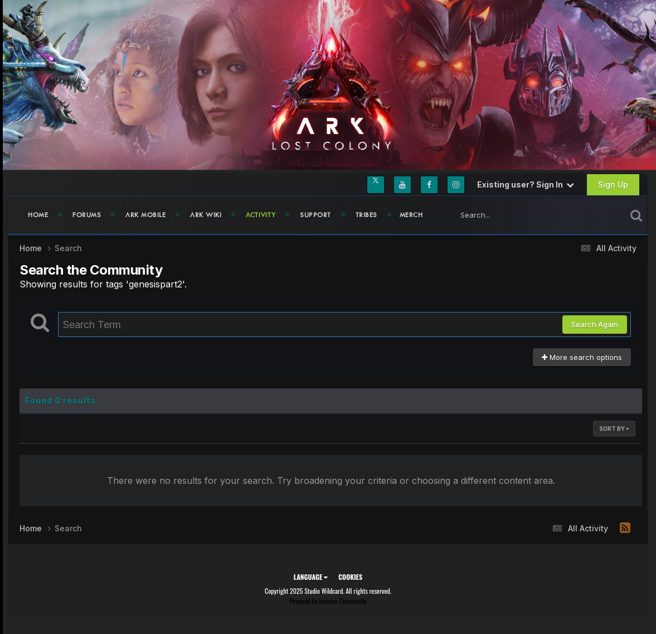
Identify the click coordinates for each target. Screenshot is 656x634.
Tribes (366, 215)
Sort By (614, 428)
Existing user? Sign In (525, 184)
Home (38, 215)
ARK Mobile (145, 215)
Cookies (350, 577)
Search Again (594, 324)
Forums (86, 215)
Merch (411, 215)
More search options (582, 357)
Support (315, 215)
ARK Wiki (205, 215)
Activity (260, 215)
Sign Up (613, 184)
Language (311, 577)
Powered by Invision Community (328, 601)
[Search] (508, 214)
